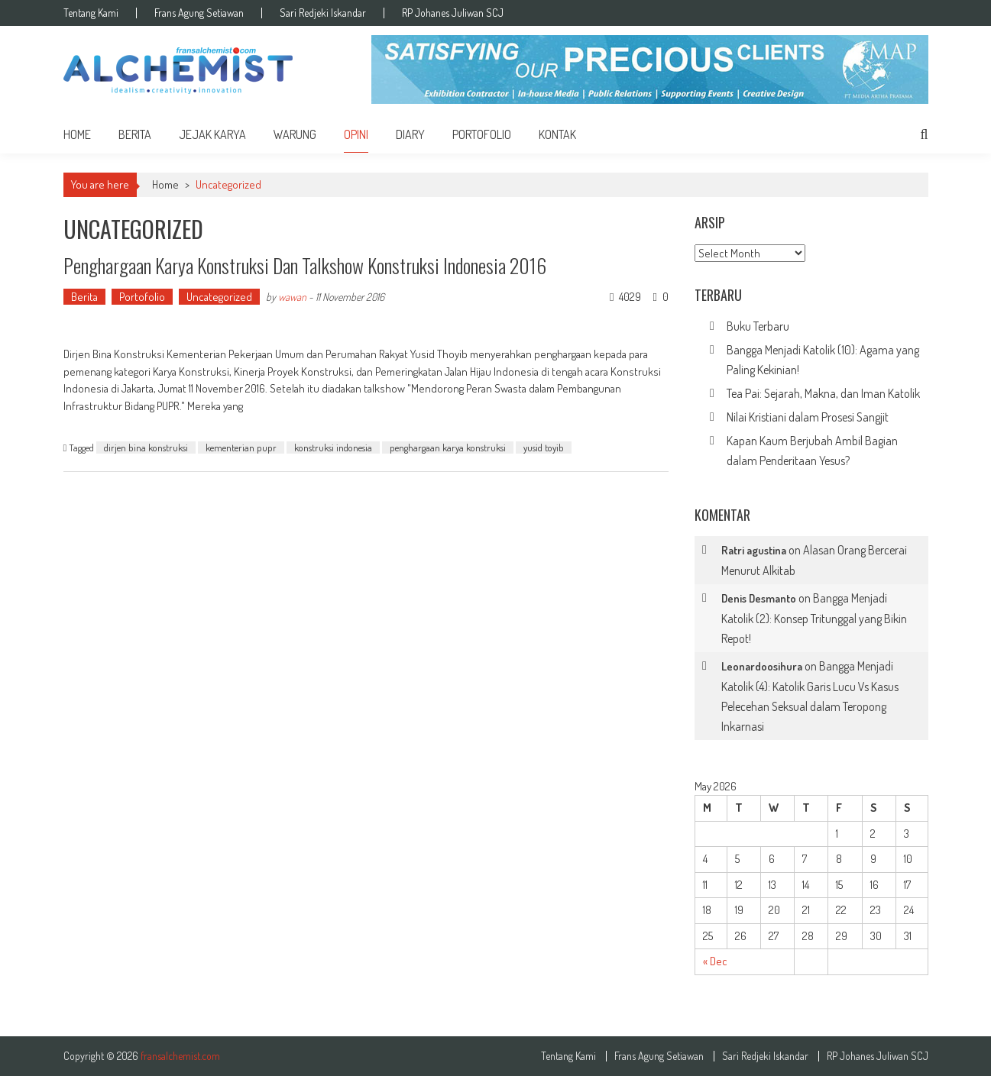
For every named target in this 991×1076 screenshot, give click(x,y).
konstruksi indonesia (333, 447)
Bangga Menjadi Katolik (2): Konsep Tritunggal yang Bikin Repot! (814, 618)
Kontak (557, 134)
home (77, 134)
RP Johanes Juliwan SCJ (453, 13)
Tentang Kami (90, 13)
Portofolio (481, 134)
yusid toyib (543, 447)
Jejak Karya (212, 134)
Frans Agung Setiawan (199, 13)
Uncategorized (219, 296)
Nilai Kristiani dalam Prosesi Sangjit (808, 417)
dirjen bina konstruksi (146, 447)
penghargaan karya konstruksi (448, 447)
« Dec (715, 961)
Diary (410, 134)
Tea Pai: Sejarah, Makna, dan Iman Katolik (823, 393)
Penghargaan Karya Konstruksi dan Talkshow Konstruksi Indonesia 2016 (304, 265)
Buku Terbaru (758, 326)
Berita (134, 134)
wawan (292, 296)
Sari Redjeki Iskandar (323, 13)
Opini (356, 134)
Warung (295, 134)
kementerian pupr (241, 447)
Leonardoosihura (761, 666)
